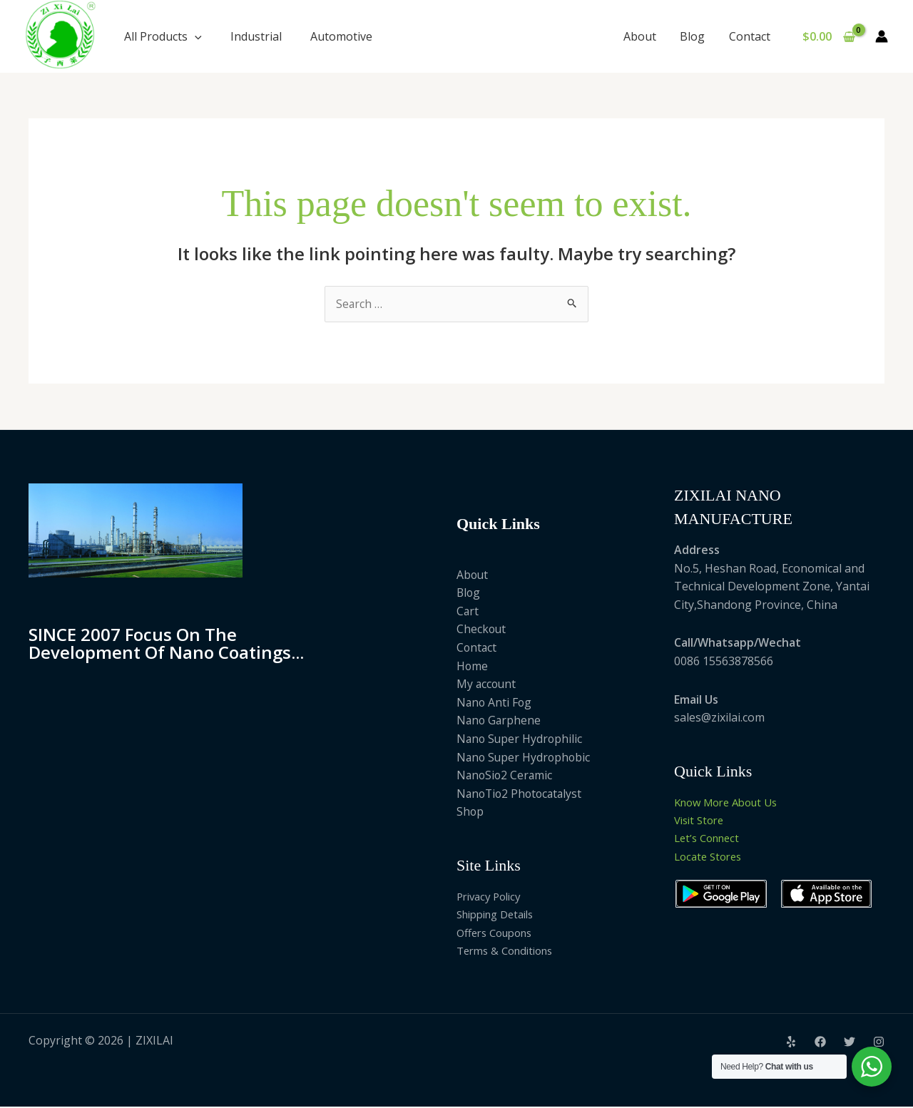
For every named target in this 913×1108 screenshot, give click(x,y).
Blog (693, 36)
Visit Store (701, 821)
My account (487, 684)
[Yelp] (791, 1043)
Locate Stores (711, 857)
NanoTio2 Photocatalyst (521, 793)
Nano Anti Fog (495, 702)
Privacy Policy (492, 896)
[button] (195, 36)
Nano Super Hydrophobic (524, 757)
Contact (749, 36)
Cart (467, 611)
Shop (470, 812)
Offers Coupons (498, 933)
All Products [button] (163, 36)
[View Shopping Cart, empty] (828, 36)
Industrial (256, 36)
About (642, 36)
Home (472, 666)
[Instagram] (878, 1043)
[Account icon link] (881, 36)
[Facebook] (820, 1043)
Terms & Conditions (509, 951)
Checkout (481, 629)
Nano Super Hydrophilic (520, 739)
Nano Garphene (499, 721)
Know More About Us (731, 802)
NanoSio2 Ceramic (505, 776)
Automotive (341, 36)
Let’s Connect (710, 839)
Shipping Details (500, 915)
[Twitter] (849, 1043)
